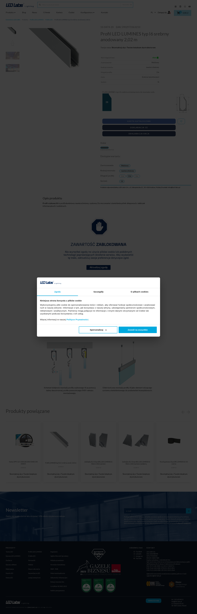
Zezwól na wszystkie (138, 330)
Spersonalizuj (98, 330)
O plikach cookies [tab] (139, 292)
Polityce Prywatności (77, 319)
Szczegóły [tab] (98, 292)
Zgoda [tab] (57, 292)
